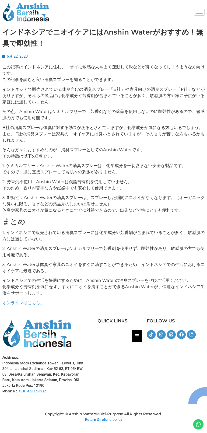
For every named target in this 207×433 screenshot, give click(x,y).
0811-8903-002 (32, 391)
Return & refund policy (103, 419)
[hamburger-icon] (199, 12)
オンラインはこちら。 (23, 302)
